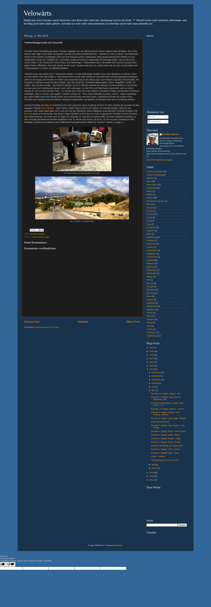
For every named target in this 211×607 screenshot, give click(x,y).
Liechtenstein (152, 257)
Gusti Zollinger (47, 108)
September (156, 380)
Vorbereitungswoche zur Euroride (164, 460)
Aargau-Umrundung (155, 175)
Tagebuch (151, 310)
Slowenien (151, 303)
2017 (151, 359)
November (156, 376)
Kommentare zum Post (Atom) (46, 327)
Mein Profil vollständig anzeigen (159, 160)
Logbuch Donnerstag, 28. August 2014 (167, 446)
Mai (153, 390)
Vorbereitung (152, 336)
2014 (151, 369)
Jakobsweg (151, 237)
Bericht (33, 234)
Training (150, 329)
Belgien (150, 195)
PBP (148, 280)
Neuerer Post (31, 321)
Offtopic (150, 277)
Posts (151, 117)
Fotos (149, 224)
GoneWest (151, 227)
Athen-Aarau (152, 185)
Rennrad (150, 293)
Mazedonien (152, 270)
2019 (151, 351)
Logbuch (150, 260)
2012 (151, 476)
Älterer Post (133, 321)
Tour (148, 326)
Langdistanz (151, 254)
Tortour (149, 323)
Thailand (150, 319)
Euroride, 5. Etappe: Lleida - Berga (165, 435)
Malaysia (150, 263)
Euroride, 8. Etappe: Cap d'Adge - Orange (168, 418)
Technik (150, 313)
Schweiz (150, 300)
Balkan (149, 191)
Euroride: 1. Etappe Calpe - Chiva (165, 453)
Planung (150, 283)
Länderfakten (152, 250)
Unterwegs (151, 332)
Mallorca (150, 267)
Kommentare (154, 121)
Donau (149, 211)
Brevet (149, 204)
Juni (154, 387)
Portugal (150, 287)
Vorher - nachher (158, 456)
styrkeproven (152, 306)
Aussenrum (151, 188)
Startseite (83, 321)
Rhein (149, 296)
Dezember (156, 373)
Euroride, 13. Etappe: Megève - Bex (165, 394)
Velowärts (37, 13)
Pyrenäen (150, 290)
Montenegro (151, 273)
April (154, 465)
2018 (151, 355)
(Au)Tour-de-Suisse (154, 171)
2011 (151, 480)
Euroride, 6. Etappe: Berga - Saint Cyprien (168, 431)
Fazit (148, 221)
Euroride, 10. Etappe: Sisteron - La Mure (167, 409)
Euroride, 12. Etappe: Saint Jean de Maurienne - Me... (165, 398)
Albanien (150, 178)
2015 (151, 366)
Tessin (149, 316)
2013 (151, 473)
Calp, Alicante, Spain (40, 237)
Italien (149, 234)
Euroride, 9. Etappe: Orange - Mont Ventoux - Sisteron (165, 413)
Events (149, 218)
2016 (151, 362)
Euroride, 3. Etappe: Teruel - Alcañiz (166, 442)
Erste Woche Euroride (160, 422)
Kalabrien (150, 240)
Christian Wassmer (170, 134)
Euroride (28, 114)
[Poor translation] (10, 564)
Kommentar (151, 244)
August (155, 383)
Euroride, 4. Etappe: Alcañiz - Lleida (165, 439)
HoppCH (150, 231)
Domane (150, 208)
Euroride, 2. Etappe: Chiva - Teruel (165, 449)
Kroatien (150, 247)
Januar (155, 468)
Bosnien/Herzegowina (156, 201)
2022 (151, 348)
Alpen (149, 181)
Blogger (119, 545)
